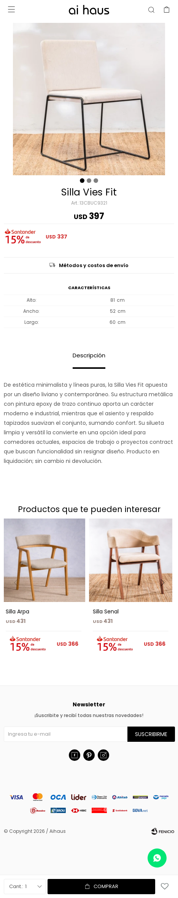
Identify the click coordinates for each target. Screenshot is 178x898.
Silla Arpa (17, 611)
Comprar (106, 886)
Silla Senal (106, 611)
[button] (165, 598)
